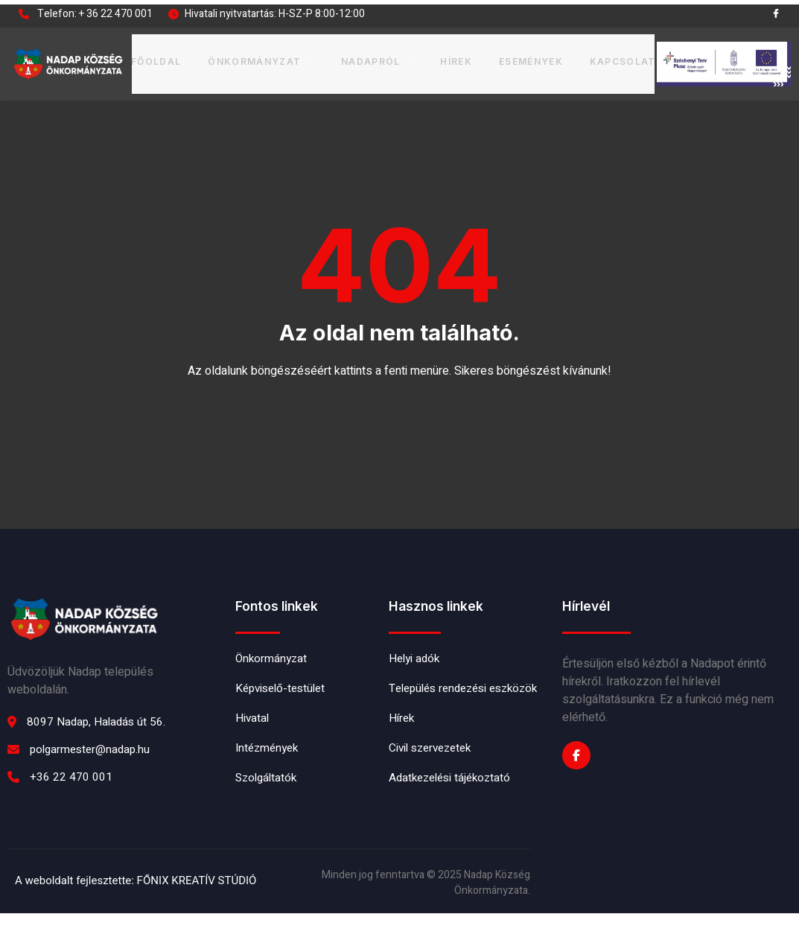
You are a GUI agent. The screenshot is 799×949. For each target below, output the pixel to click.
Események (529, 58)
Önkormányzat (261, 58)
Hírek (454, 58)
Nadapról (375, 58)
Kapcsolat (621, 58)
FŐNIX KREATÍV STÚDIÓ (197, 916)
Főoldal (157, 58)
